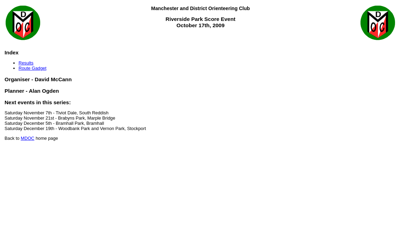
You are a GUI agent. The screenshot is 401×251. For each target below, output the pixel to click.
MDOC (27, 138)
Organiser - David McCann (38, 79)
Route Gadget (32, 68)
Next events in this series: (38, 102)
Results (26, 63)
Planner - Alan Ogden (32, 91)
